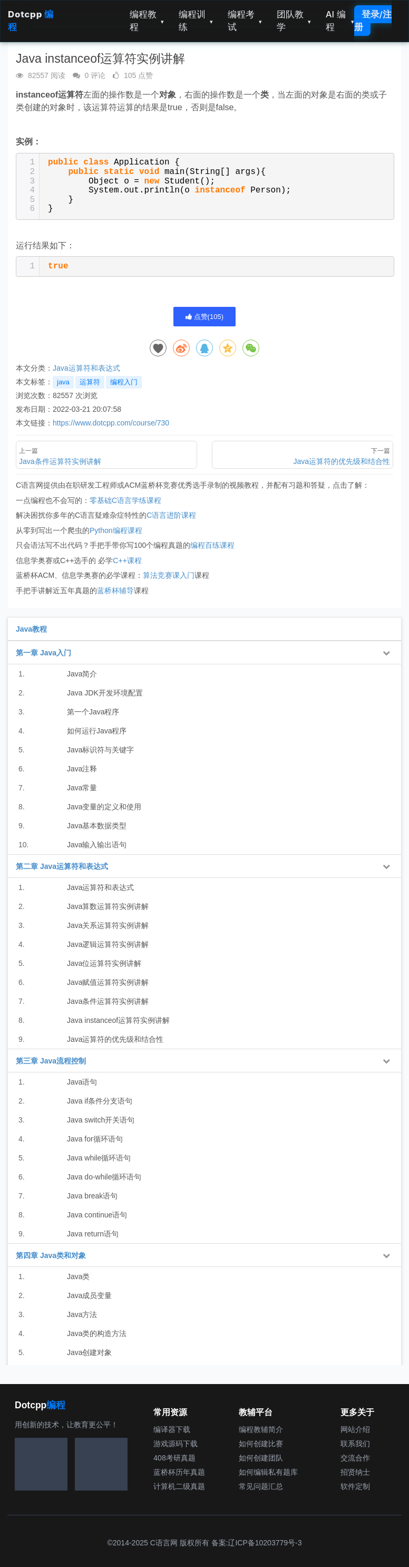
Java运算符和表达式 (86, 368)
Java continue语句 (97, 1215)
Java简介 (82, 674)
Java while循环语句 (99, 1158)
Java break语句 (92, 1196)
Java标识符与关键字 (100, 750)
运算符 (90, 382)
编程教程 (147, 20)
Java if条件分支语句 (99, 1101)
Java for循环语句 (95, 1139)
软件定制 (355, 1486)
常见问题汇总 (261, 1486)
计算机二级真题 (179, 1486)
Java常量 (82, 788)
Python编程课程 (116, 530)
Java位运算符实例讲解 (104, 963)
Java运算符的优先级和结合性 (115, 1039)
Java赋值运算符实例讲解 (108, 982)
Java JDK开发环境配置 (105, 693)
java (63, 382)
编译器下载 (171, 1429)
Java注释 (82, 769)
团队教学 (294, 20)
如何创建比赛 (261, 1443)
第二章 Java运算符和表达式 (62, 866)
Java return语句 (93, 1234)
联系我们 (355, 1443)
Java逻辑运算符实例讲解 (108, 944)
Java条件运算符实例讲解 (108, 1001)
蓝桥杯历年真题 (179, 1472)
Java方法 (82, 1314)
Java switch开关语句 (100, 1120)
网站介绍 (355, 1429)
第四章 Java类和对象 (51, 1255)
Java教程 (31, 629)
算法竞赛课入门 (168, 575)
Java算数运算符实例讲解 (108, 906)
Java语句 (82, 1082)
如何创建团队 (261, 1458)
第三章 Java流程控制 (51, 1061)
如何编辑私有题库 (268, 1472)
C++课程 (127, 560)
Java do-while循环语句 (104, 1177)
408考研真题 (174, 1458)
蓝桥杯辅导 (115, 590)
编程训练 (196, 20)
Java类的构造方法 (97, 1333)
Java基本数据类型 (97, 825)
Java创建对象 (89, 1352)
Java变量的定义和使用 (104, 806)
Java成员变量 (89, 1295)
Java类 (78, 1276)
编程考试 (245, 20)
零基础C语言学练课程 (125, 500)
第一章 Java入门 (43, 653)
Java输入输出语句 (97, 844)
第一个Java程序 (93, 712)
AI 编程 (340, 20)
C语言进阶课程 (171, 515)
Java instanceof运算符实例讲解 (118, 1020)
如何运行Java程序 (97, 731)
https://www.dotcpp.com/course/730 (111, 423)
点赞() (204, 317)
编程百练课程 (212, 545)
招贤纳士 (355, 1472)
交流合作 (355, 1458)
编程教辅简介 (261, 1429)
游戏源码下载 (175, 1443)
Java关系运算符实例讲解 (108, 925)
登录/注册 (373, 20)
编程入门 (124, 382)
